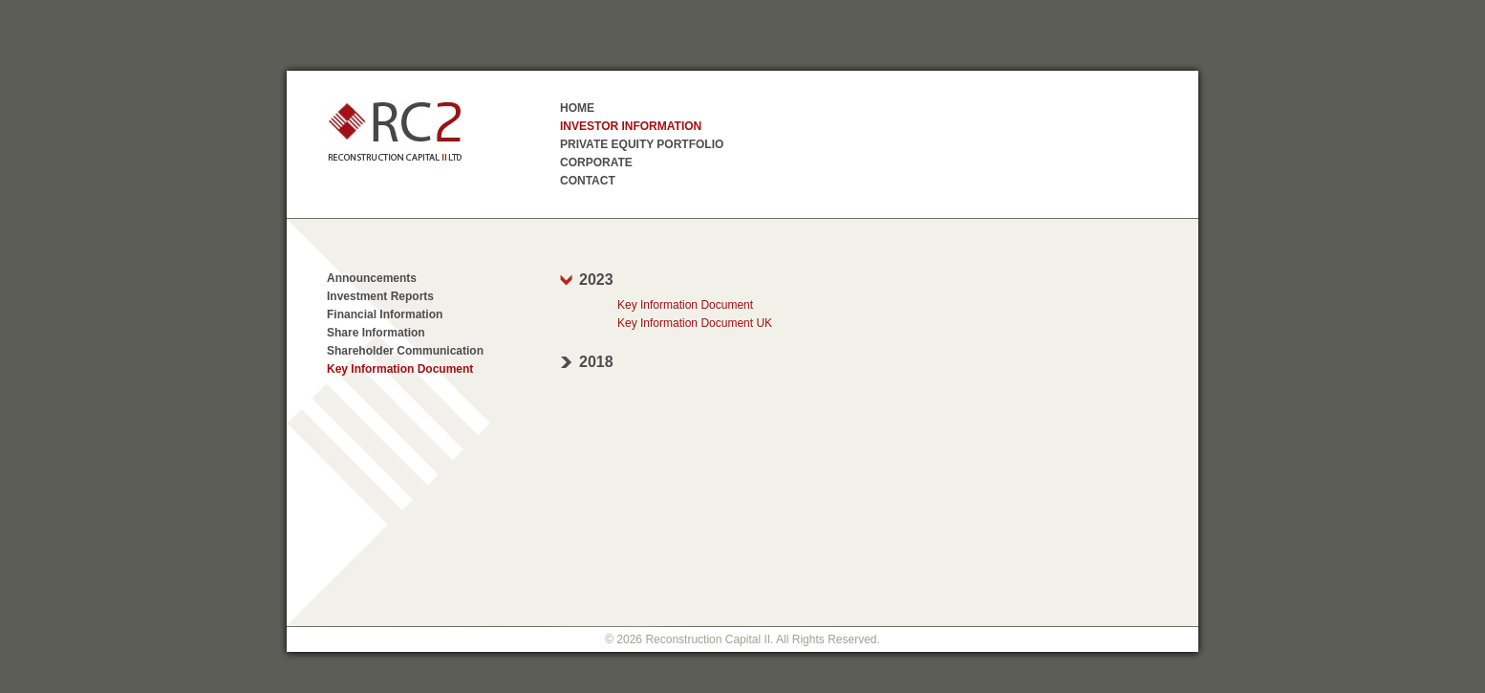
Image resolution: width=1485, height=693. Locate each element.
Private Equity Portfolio (641, 144)
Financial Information (384, 314)
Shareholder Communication (405, 350)
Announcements (372, 278)
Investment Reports (380, 296)
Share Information (376, 332)
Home (577, 108)
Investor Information (630, 126)
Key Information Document (400, 369)
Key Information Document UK (694, 323)
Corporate (596, 162)
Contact (587, 180)
